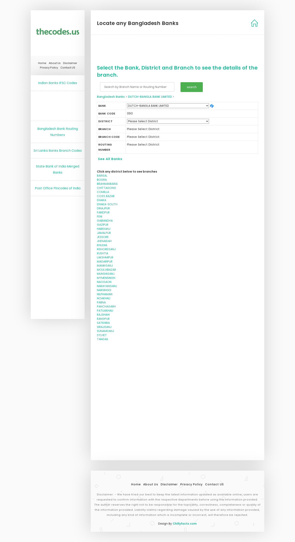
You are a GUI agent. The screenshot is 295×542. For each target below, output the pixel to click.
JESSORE (103, 237)
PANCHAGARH (106, 306)
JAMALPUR (104, 233)
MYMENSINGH (106, 278)
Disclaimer (70, 63)
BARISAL (102, 176)
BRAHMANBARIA (107, 184)
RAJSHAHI (103, 315)
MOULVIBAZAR (106, 270)
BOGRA (102, 180)
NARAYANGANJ (107, 286)
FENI (99, 216)
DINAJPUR (103, 208)
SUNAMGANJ (105, 331)
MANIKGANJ (105, 266)
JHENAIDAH (104, 241)
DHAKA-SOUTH (107, 204)
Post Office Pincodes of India (58, 188)
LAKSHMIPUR (105, 257)
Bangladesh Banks (111, 97)
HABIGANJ (103, 229)
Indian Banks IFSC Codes (57, 83)
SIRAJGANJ (104, 327)
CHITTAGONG (106, 188)
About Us (55, 63)
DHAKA (101, 200)
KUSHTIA (102, 253)
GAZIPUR (102, 225)
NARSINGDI (104, 290)
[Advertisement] (57, 105)
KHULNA (102, 245)
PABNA (101, 302)
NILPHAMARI (104, 294)
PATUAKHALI (105, 311)
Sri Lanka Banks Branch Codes (58, 150)
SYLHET (102, 335)
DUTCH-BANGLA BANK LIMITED (150, 97)
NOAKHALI (103, 298)
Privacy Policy (49, 68)
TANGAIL (102, 339)
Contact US (67, 68)
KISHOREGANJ (106, 249)
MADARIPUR (104, 261)
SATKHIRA (103, 323)
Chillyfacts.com (185, 524)
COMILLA (103, 192)
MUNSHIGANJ (106, 274)
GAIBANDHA (105, 221)
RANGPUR (103, 319)
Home (42, 63)
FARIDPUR (103, 212)
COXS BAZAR (106, 196)
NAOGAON (104, 282)
